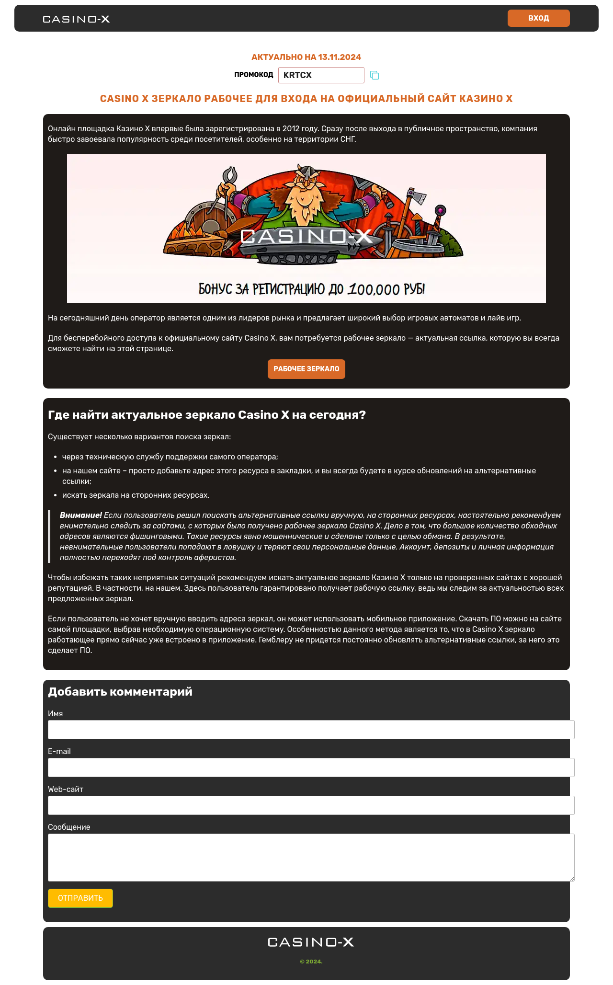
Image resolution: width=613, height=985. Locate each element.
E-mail (59, 751)
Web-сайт (65, 789)
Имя (55, 713)
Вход (538, 18)
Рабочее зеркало (306, 369)
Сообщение (69, 827)
